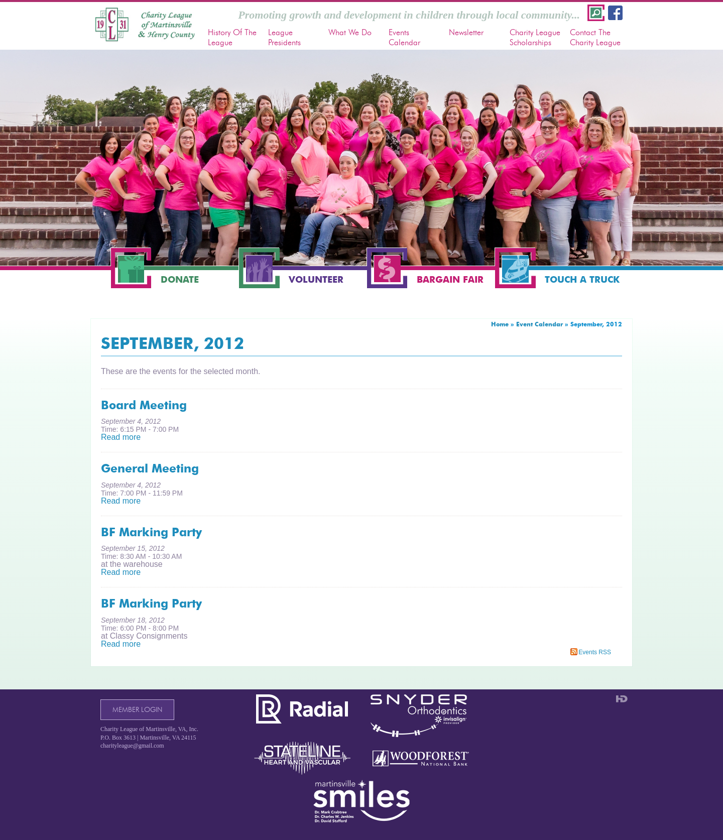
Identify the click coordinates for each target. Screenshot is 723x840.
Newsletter (466, 32)
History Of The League (232, 37)
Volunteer (316, 279)
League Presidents (284, 37)
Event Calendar (539, 324)
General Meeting (150, 468)
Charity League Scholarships (535, 37)
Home (500, 324)
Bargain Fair (450, 279)
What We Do (350, 32)
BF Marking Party (151, 532)
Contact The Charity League (595, 37)
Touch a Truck (582, 279)
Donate (180, 279)
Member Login (137, 709)
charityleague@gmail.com (132, 745)
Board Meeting (144, 405)
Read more (121, 437)
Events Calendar (404, 37)
